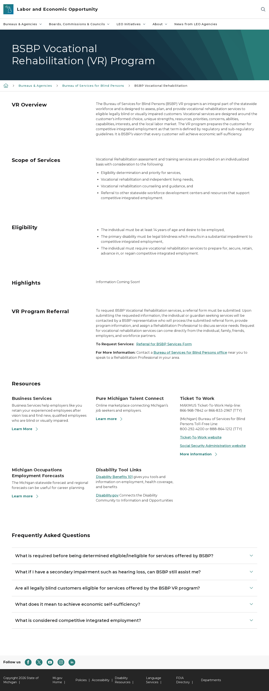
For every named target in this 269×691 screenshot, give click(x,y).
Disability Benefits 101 (114, 477)
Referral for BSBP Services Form (164, 344)
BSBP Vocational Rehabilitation (160, 86)
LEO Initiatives (131, 24)
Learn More (25, 429)
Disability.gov (107, 495)
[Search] (263, 9)
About (160, 24)
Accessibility (100, 680)
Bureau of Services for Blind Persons (93, 86)
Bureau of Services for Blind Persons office (190, 353)
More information (199, 454)
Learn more (109, 419)
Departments (211, 680)
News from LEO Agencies (195, 24)
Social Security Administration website (213, 446)
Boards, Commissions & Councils (79, 24)
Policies (81, 680)
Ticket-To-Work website (201, 437)
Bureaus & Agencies (22, 24)
